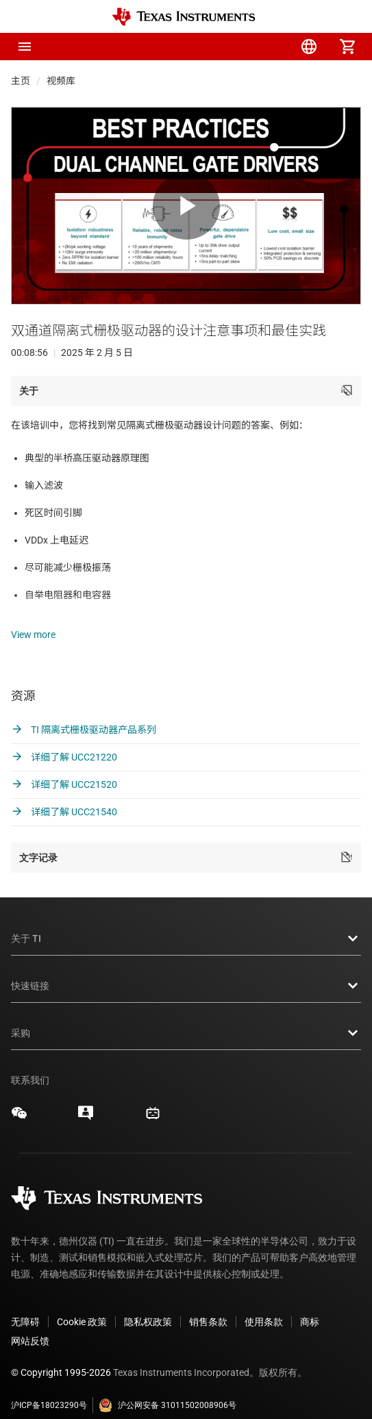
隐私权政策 (148, 1305)
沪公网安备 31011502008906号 (167, 1389)
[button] (24, 46)
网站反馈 (30, 1324)
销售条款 (208, 1305)
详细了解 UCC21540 (64, 795)
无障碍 (25, 1305)
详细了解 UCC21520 (64, 768)
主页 (20, 80)
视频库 (61, 80)
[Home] (184, 17)
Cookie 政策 (82, 1305)
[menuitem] (232, 46)
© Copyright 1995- (61, 1356)
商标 (309, 1305)
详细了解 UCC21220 (64, 740)
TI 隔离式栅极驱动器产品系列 (83, 713)
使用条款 (264, 1305)
